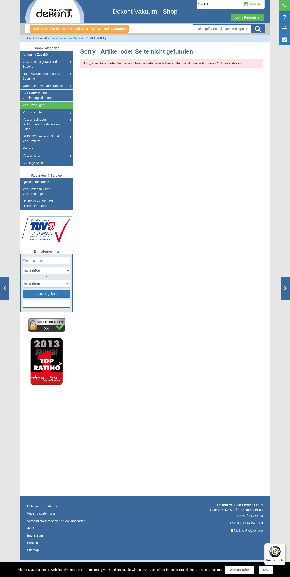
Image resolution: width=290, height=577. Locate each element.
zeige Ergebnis (46, 294)
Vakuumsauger (33, 105)
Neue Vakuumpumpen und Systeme (41, 76)
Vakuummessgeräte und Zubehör (40, 64)
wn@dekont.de (252, 530)
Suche (258, 28)
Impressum (35, 535)
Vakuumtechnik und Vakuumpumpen (36, 191)
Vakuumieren (32, 155)
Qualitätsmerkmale (36, 182)
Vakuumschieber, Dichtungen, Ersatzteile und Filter (42, 124)
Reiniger (28, 148)
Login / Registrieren (247, 17)
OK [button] (265, 570)
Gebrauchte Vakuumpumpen (43, 86)
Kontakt (32, 543)
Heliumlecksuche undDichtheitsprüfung (38, 203)
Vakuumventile (33, 112)
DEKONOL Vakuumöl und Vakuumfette (41, 138)
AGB (30, 528)
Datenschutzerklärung (42, 506)
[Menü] (282, 546)
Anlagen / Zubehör (36, 54)
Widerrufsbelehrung (41, 513)
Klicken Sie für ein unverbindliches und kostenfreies (79, 29)
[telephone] (284, 5)
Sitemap (33, 550)
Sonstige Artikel (34, 163)
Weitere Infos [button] (240, 570)
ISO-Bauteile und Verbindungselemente (38, 95)
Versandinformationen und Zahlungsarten (56, 521)
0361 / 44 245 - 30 (250, 523)
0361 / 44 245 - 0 (251, 516)
